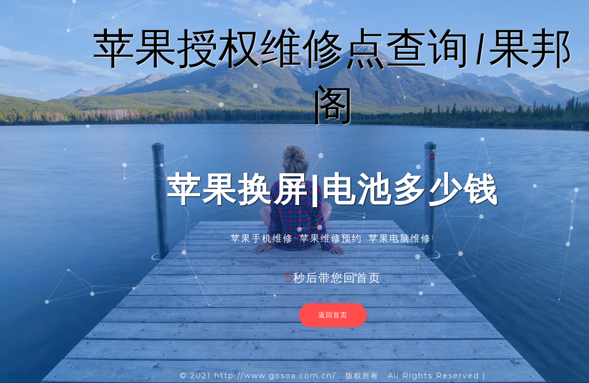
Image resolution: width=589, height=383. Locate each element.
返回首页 (333, 314)
